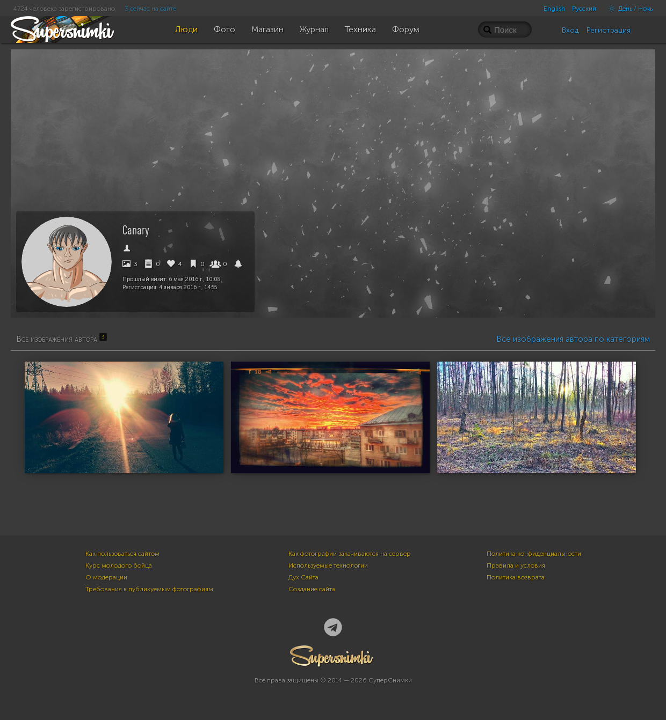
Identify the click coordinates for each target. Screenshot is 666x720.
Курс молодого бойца (118, 565)
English (554, 8)
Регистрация (609, 30)
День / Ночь (628, 8)
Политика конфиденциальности (534, 553)
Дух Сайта (303, 577)
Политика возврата (516, 577)
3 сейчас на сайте (150, 8)
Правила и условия (516, 565)
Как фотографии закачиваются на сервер (349, 553)
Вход (570, 30)
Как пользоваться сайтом (122, 553)
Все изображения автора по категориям (573, 339)
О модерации (106, 577)
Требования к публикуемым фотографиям (149, 589)
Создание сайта (311, 589)
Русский (584, 8)
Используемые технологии (328, 565)
